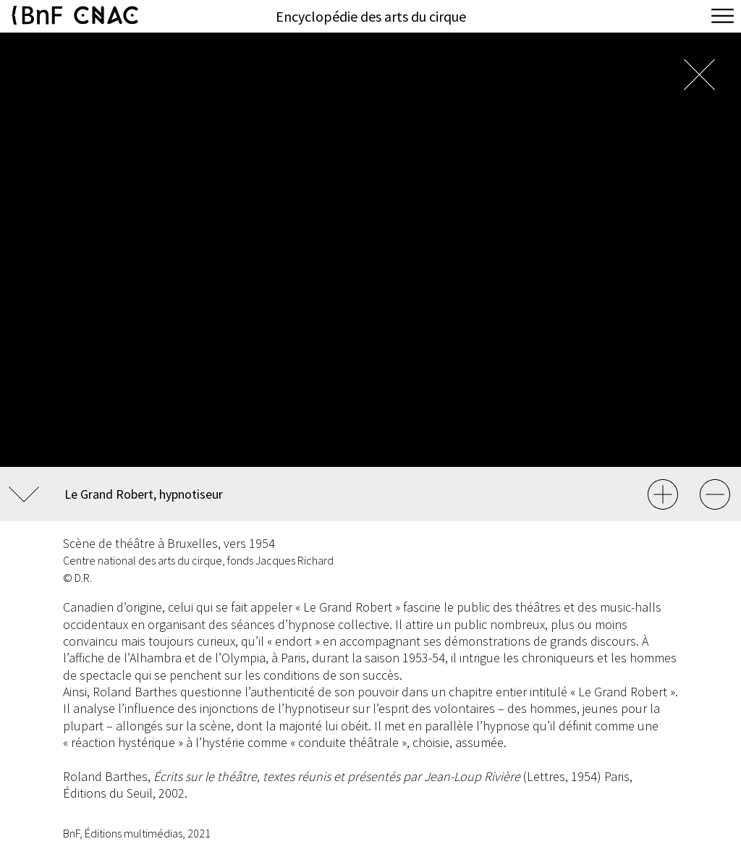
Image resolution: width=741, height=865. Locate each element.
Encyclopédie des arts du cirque (371, 16)
